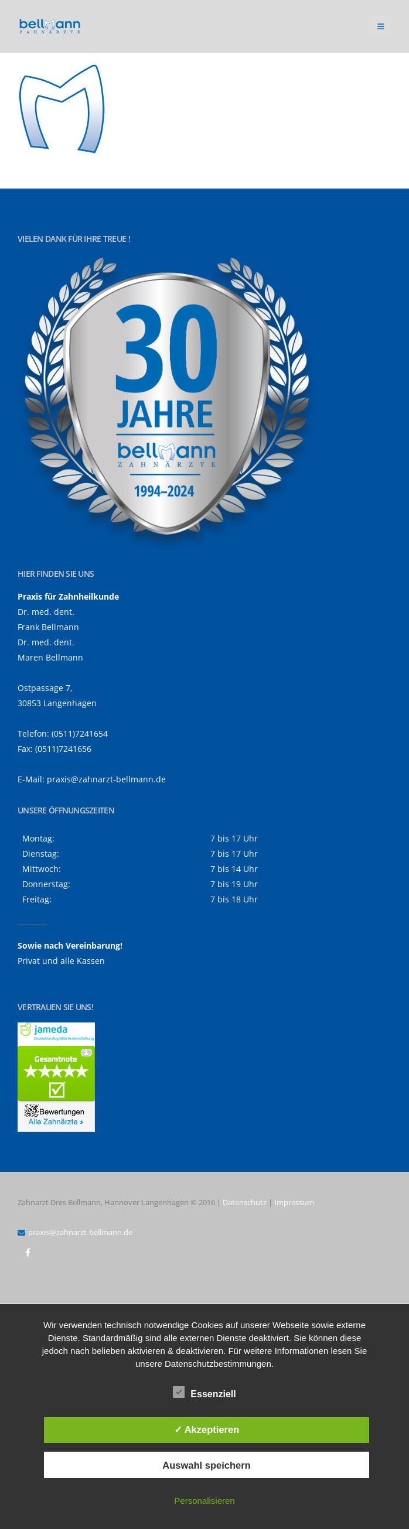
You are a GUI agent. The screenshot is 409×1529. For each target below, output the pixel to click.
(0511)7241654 (80, 733)
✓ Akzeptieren (207, 1429)
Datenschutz (245, 1202)
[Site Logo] (50, 26)
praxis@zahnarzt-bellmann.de (106, 779)
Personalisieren (204, 1501)
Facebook (27, 1252)
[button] (380, 26)
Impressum (294, 1202)
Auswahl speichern (206, 1465)
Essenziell (204, 1392)
